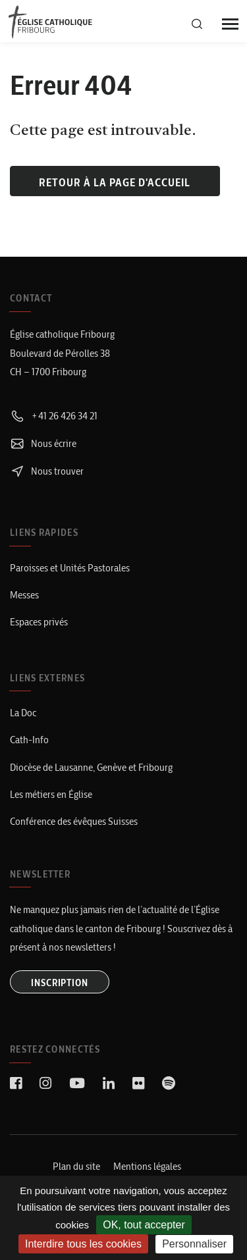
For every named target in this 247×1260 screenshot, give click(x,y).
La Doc (23, 712)
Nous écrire (43, 443)
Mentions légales (147, 1166)
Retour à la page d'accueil (114, 182)
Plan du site (76, 1166)
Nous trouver (47, 471)
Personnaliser (194, 1243)
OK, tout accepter (144, 1224)
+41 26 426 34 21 (53, 415)
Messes (24, 595)
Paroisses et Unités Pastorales (70, 568)
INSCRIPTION (59, 983)
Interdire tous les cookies (83, 1243)
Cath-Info (29, 739)
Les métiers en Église (51, 794)
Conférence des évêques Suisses (74, 821)
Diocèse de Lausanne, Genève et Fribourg (91, 767)
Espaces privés (39, 622)
